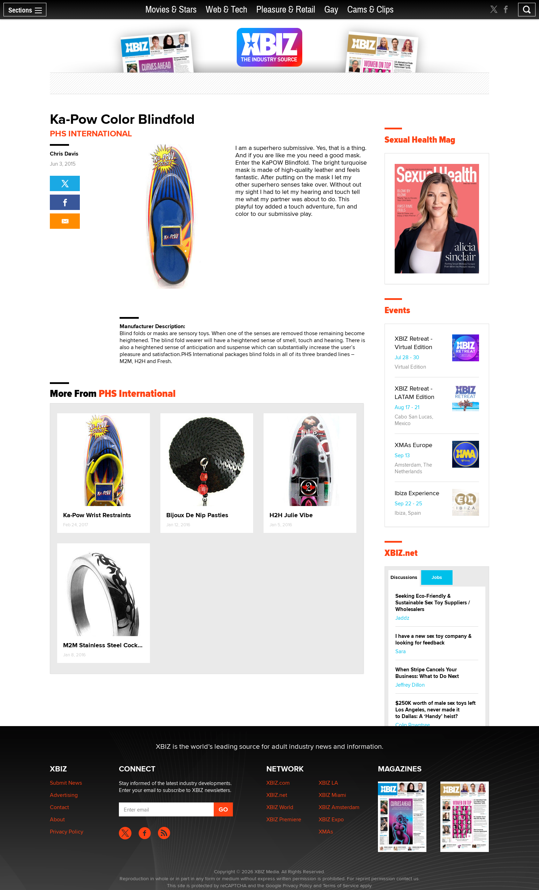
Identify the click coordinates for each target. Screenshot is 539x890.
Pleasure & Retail (285, 9)
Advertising (64, 795)
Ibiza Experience (417, 493)
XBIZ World (279, 807)
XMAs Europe (413, 444)
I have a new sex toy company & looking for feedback (433, 639)
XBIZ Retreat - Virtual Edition (413, 342)
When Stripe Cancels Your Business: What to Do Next (427, 673)
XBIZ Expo (331, 819)
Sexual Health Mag (420, 139)
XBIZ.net (401, 553)
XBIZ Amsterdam (339, 807)
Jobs (437, 577)
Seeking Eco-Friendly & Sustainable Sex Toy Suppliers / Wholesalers (432, 602)
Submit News (66, 783)
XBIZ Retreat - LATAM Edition (414, 392)
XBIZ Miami (332, 795)
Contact (59, 807)
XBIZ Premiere (283, 819)
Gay (331, 9)
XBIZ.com (278, 783)
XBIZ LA (328, 783)
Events (397, 310)
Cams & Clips (370, 9)
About (57, 819)
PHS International (91, 133)
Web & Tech (226, 9)
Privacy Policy (66, 832)
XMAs (326, 832)
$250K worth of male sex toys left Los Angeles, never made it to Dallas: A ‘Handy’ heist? (435, 709)
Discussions (403, 577)
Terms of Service (341, 885)
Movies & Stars (171, 9)
